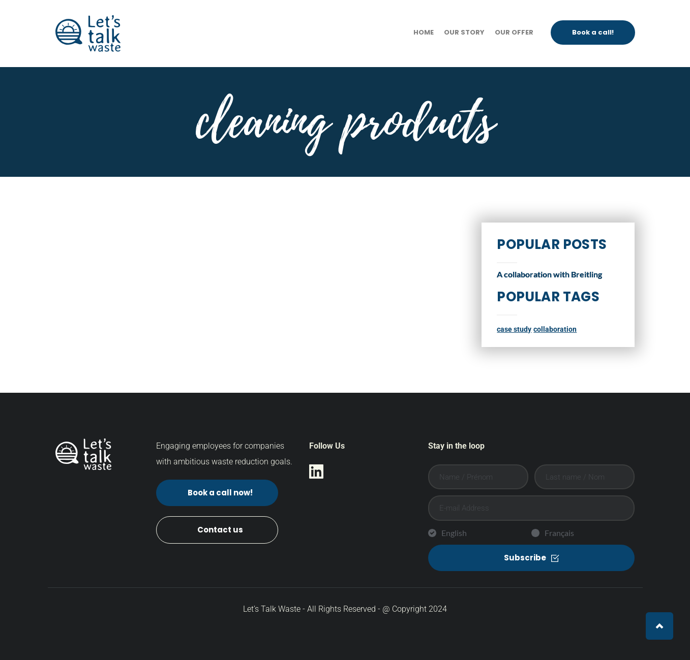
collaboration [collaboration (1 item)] (555, 329)
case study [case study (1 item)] (514, 329)
